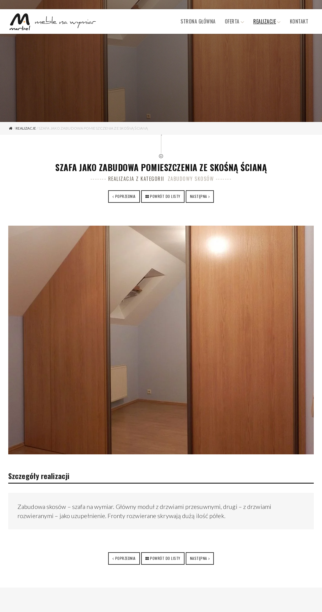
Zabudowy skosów (191, 178)
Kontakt (299, 21)
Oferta (232, 21)
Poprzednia (125, 196)
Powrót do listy (165, 196)
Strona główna (198, 21)
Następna (198, 196)
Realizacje (264, 21)
